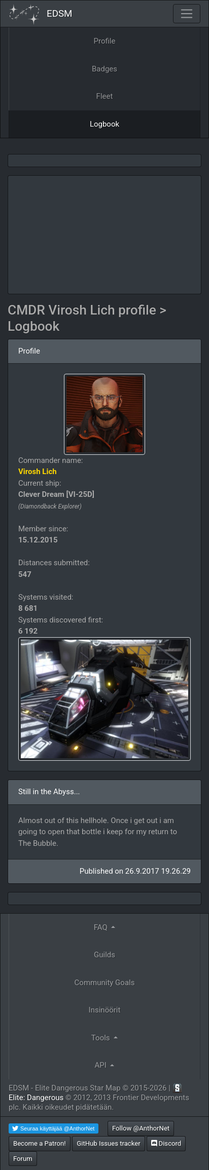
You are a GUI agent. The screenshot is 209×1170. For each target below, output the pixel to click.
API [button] (102, 1065)
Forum (22, 1158)
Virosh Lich (37, 471)
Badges (104, 68)
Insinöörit (105, 1010)
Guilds (104, 954)
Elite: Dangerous (36, 1097)
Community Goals (105, 982)
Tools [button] (101, 1037)
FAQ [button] (102, 927)
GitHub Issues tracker (108, 1143)
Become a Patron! (39, 1143)
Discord (166, 1143)
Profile (105, 41)
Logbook (104, 124)
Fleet (104, 96)
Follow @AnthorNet (140, 1128)
